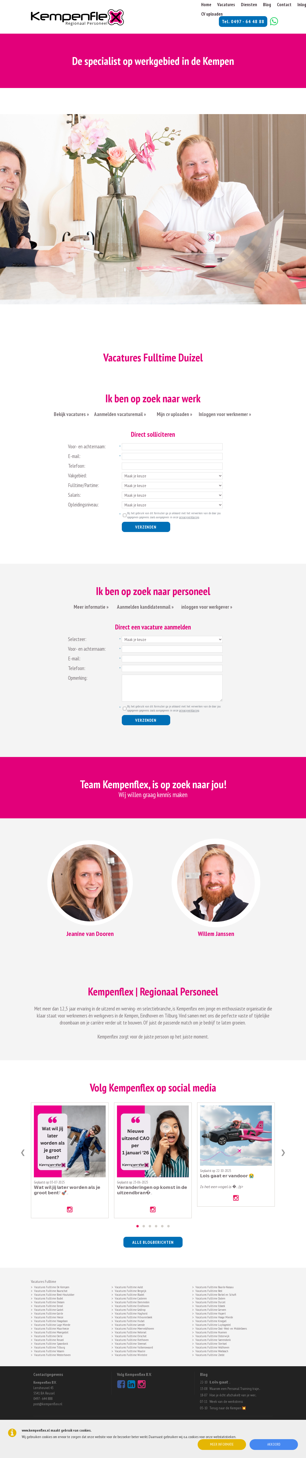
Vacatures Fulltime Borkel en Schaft (215, 1294)
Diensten (249, 5)
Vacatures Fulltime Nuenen (211, 1331)
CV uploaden (212, 14)
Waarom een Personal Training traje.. (234, 1388)
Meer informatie (222, 1444)
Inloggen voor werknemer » (225, 414)
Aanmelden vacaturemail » (120, 414)
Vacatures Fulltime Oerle (48, 1335)
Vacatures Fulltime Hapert (210, 1313)
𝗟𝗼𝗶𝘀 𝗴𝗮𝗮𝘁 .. (219, 1382)
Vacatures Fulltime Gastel (48, 1309)
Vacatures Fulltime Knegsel (210, 1320)
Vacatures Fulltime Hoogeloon (51, 1320)
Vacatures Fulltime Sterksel (211, 1343)
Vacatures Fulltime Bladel (129, 1294)
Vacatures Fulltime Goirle (48, 1313)
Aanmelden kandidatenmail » (146, 607)
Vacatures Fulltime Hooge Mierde (214, 1316)
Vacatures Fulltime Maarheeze (51, 1328)
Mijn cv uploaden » (174, 414)
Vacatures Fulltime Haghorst (131, 1313)
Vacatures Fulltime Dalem (210, 1297)
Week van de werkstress (226, 1401)
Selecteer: (77, 639)
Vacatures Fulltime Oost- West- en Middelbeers (221, 1328)
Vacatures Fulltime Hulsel (129, 1320)
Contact (284, 5)
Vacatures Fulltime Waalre (130, 1350)
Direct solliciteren (153, 434)
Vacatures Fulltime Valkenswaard (134, 1346)
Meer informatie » (91, 607)
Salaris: (74, 495)
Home (206, 5)
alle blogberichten (153, 1242)
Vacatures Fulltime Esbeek (210, 1305)
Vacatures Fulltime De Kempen (51, 1286)
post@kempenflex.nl (47, 1403)
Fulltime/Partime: (83, 485)
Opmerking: (77, 678)
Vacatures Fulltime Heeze (48, 1316)
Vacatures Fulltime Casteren (131, 1297)
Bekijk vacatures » (71, 414)
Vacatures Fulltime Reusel (49, 1339)
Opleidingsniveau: (83, 504)
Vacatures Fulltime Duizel (210, 1301)
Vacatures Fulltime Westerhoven (52, 1354)
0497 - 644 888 (42, 1398)
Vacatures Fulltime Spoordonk (51, 1343)
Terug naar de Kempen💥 (227, 1408)
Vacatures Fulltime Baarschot (50, 1290)
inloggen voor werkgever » (206, 607)
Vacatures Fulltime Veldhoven (212, 1346)
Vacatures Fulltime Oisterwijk (212, 1335)
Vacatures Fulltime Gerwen (210, 1309)
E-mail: (74, 456)
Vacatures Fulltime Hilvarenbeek (133, 1316)
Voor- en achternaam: (87, 446)
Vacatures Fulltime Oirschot (131, 1335)
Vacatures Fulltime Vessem (49, 1350)
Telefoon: (76, 466)
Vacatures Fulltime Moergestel (51, 1331)
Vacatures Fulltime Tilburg (49, 1346)
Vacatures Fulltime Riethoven (132, 1339)
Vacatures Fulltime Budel (48, 1297)
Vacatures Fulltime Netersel (130, 1331)
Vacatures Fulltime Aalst (129, 1286)
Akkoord (273, 1444)
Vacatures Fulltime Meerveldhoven (134, 1328)
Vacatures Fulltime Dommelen (132, 1301)
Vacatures (226, 5)
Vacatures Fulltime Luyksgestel (213, 1324)
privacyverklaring (189, 517)
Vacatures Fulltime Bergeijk (130, 1290)
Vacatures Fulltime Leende (130, 1324)
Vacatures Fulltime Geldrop (130, 1309)
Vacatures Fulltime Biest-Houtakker (54, 1294)
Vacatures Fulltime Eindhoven (132, 1305)
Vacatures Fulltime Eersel (48, 1305)
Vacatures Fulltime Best (208, 1290)
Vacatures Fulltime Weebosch (211, 1350)
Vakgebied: (77, 475)
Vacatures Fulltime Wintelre (131, 1354)
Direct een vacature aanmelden (153, 627)
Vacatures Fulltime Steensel (130, 1343)
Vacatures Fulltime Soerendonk (213, 1339)
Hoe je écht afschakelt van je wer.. (232, 1395)
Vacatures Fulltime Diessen (49, 1301)
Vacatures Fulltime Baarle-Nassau (214, 1286)
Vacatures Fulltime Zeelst (210, 1354)
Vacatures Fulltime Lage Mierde (52, 1324)
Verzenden (145, 527)
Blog (267, 5)
